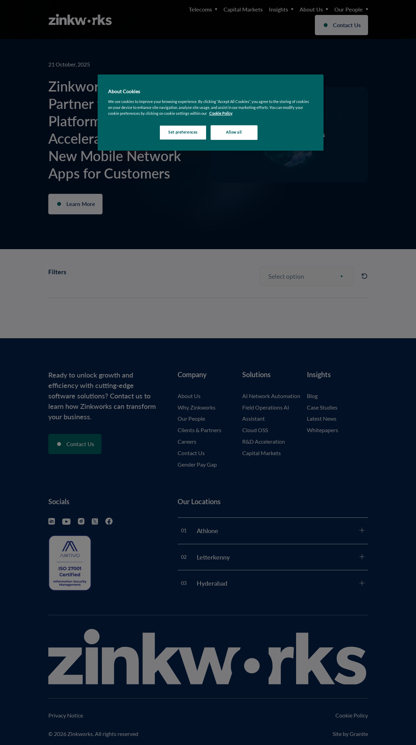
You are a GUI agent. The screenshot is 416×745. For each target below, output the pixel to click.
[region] (211, 112)
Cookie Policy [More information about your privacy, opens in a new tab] (221, 113)
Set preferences (183, 132)
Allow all (234, 132)
